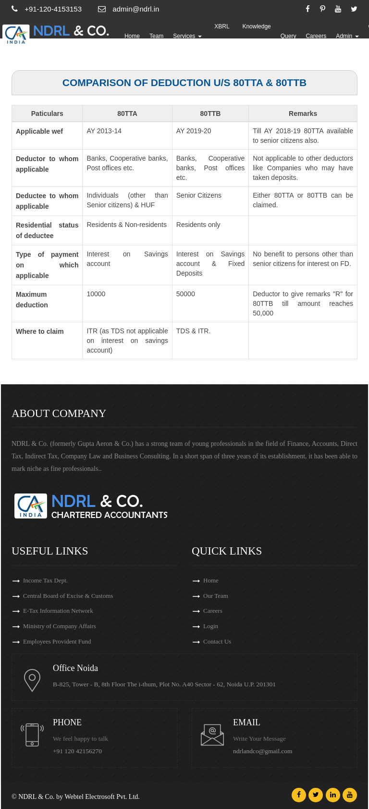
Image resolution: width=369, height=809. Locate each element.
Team (157, 36)
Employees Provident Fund (57, 641)
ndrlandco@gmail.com (263, 751)
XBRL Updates (223, 36)
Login (210, 626)
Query (289, 36)
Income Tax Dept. (45, 580)
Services (188, 36)
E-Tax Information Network (58, 611)
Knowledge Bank (257, 36)
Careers (317, 36)
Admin (347, 36)
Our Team (215, 595)
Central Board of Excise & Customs (68, 595)
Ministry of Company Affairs (59, 626)
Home (132, 36)
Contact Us (217, 641)
